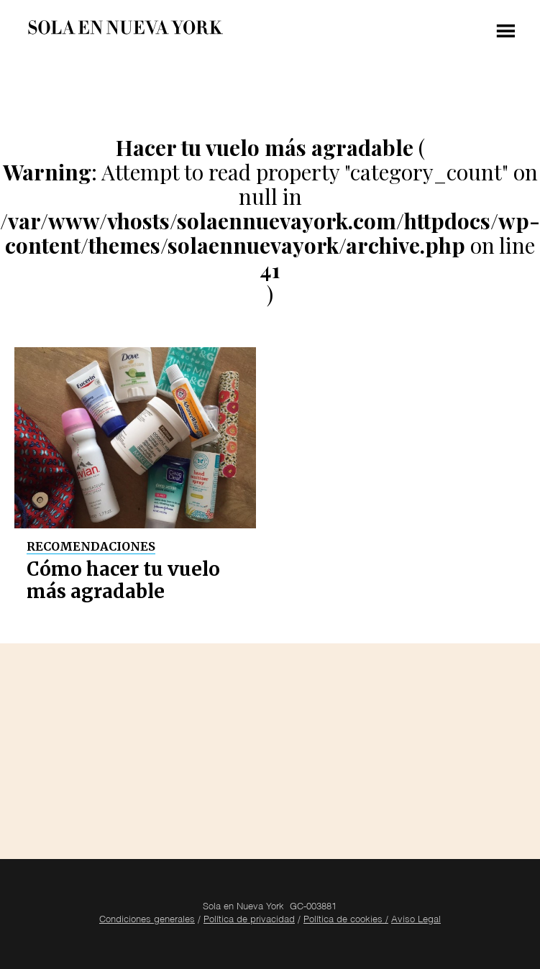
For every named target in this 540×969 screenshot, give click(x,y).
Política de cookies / (345, 920)
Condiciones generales (147, 920)
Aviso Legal (416, 920)
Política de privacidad (249, 920)
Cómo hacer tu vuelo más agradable (123, 580)
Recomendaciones (91, 546)
